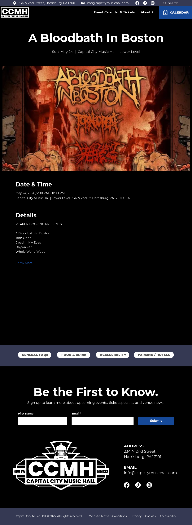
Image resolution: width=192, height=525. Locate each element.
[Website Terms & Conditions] (108, 516)
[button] (147, 12)
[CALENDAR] (175, 12)
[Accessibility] (168, 516)
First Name (26, 413)
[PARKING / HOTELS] (154, 355)
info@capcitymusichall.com (107, 3)
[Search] (170, 3)
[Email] (101, 421)
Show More (24, 263)
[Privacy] (137, 516)
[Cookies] (150, 516)
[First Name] (41, 421)
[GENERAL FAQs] (34, 355)
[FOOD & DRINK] (73, 355)
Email (76, 413)
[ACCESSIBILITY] (112, 355)
